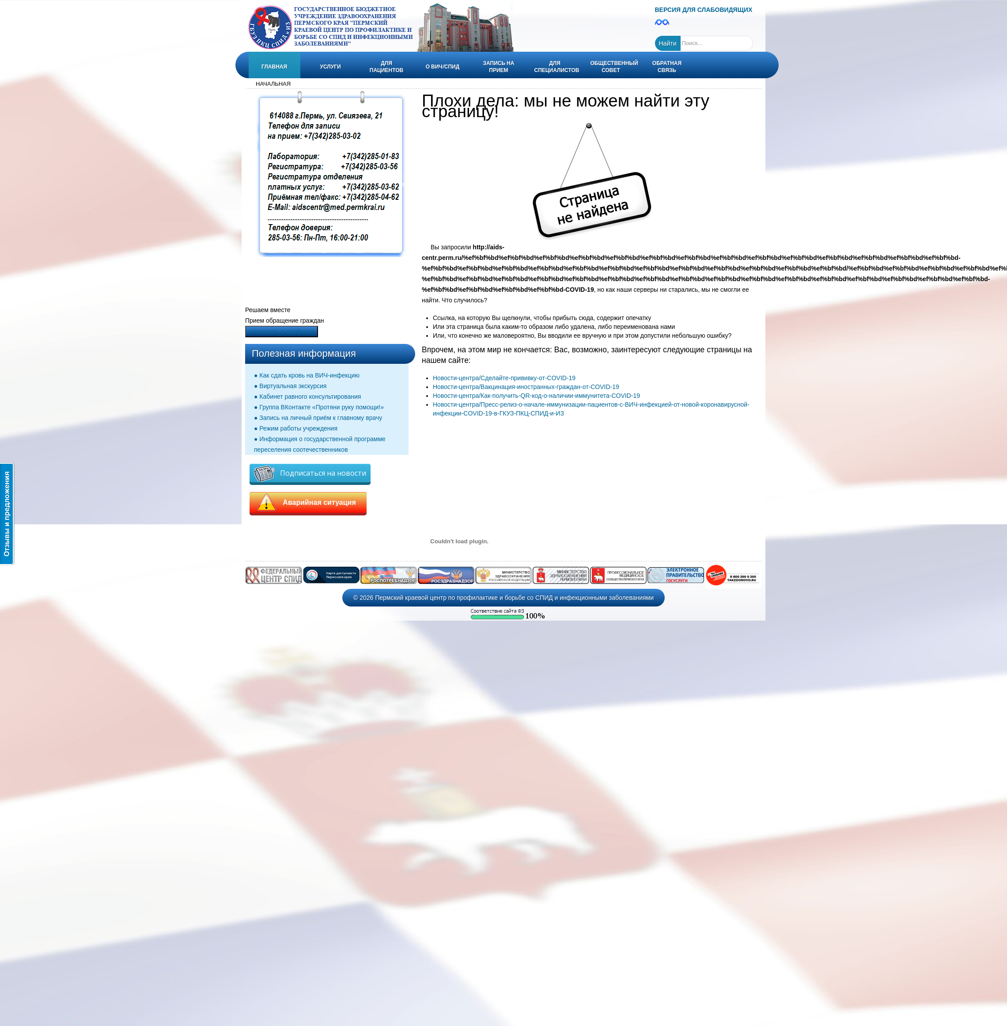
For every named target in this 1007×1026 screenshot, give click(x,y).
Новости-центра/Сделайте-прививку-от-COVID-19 (504, 377)
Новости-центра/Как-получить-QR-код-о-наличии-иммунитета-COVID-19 (536, 395)
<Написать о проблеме (281, 331)
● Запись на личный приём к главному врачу (318, 417)
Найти (668, 43)
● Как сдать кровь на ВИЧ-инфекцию (307, 375)
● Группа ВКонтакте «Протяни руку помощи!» (319, 407)
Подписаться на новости (310, 473)
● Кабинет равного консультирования (307, 396)
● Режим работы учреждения (295, 428)
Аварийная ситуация (308, 502)
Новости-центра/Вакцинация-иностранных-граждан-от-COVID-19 (526, 386)
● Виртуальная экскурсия (290, 385)
